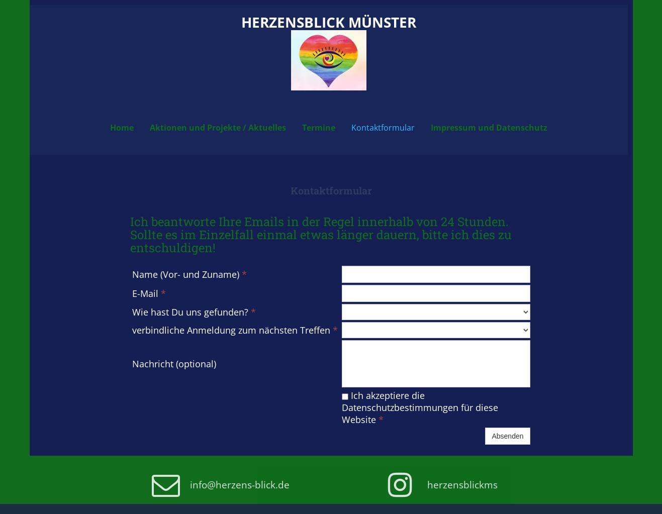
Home (122, 127)
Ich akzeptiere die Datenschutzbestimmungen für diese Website (420, 407)
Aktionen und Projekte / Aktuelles (218, 127)
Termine (318, 127)
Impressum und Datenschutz (489, 127)
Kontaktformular (383, 127)
